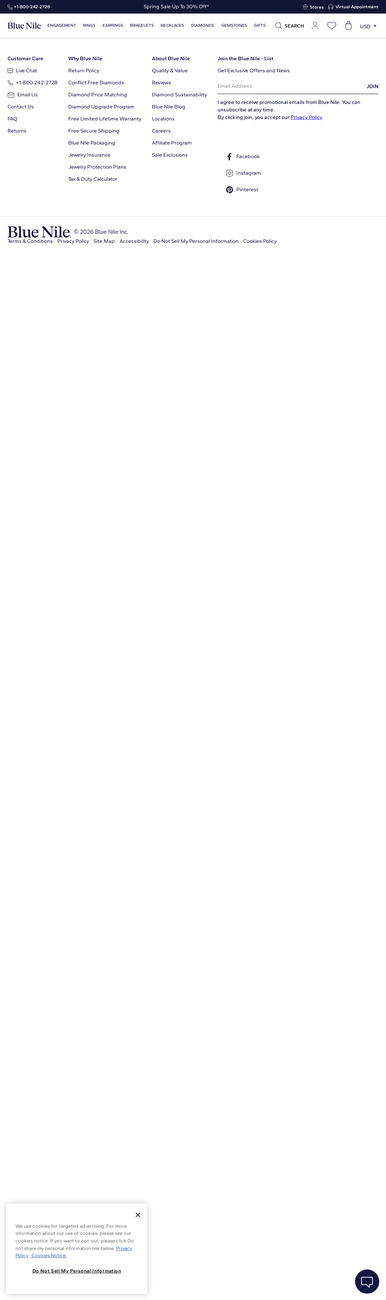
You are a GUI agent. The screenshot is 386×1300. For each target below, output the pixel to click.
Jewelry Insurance (89, 155)
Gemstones (234, 25)
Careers (161, 131)
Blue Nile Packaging (91, 143)
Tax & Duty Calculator (92, 179)
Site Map (104, 241)
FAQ (12, 119)
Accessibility (134, 241)
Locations (163, 119)
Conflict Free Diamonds (96, 82)
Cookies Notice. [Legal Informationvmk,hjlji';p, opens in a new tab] (49, 1255)
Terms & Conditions (30, 241)
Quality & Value (170, 70)
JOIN (372, 86)
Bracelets (142, 25)
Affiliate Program (172, 143)
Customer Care (25, 58)
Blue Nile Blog (168, 107)
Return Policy (83, 70)
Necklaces (172, 25)
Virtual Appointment (356, 6)
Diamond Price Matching (97, 94)
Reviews (161, 82)
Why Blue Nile (85, 58)
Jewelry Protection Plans (97, 167)
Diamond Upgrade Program (101, 107)
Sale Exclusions (170, 155)
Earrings (113, 25)
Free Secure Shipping (93, 131)
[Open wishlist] (331, 25)
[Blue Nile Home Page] (24, 26)
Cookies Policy (260, 241)
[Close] (138, 1215)
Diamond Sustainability (179, 94)
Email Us (23, 94)
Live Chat (22, 70)
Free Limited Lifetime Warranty (104, 119)
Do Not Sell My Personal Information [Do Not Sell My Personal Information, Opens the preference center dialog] (76, 1271)
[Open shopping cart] (348, 25)
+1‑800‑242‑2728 (32, 6)
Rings (89, 25)
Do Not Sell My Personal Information (196, 241)
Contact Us (21, 107)
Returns (17, 131)
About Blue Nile (171, 58)
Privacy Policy (306, 117)
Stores (317, 7)
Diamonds (202, 25)
